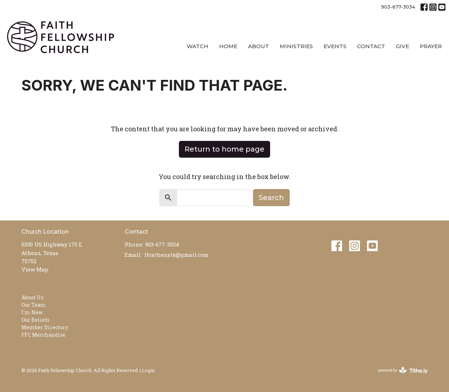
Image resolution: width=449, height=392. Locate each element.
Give (402, 46)
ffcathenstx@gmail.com (176, 254)
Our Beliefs (35, 319)
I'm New (32, 312)
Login (148, 370)
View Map (34, 269)
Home (228, 46)
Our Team (33, 304)
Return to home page (224, 149)
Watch (197, 46)
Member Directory (44, 327)
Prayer (431, 46)
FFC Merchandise (43, 334)
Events (335, 46)
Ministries (296, 46)
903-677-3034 (398, 7)
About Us (32, 297)
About (258, 46)
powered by (403, 370)
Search (271, 197)
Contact (371, 46)
